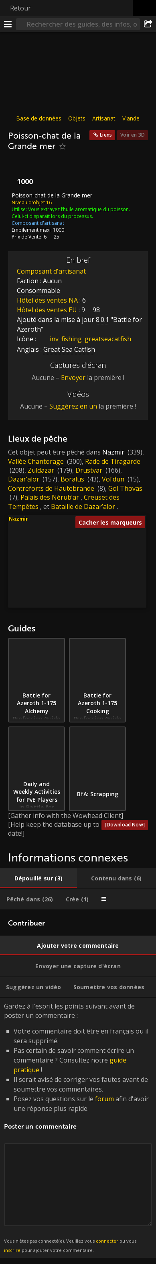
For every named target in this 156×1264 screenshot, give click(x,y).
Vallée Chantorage (36, 461)
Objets (76, 118)
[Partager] (148, 24)
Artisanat (103, 118)
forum (104, 1098)
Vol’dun (113, 479)
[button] (40, 564)
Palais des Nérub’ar (49, 497)
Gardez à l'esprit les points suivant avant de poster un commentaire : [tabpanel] (78, 1128)
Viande (131, 118)
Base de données (38, 118)
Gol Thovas (125, 488)
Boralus (72, 479)
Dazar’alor (23, 479)
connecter (107, 1241)
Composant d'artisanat (51, 271)
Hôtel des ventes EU (47, 309)
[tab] (38, 878)
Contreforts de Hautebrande (51, 488)
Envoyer (73, 377)
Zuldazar (41, 470)
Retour (20, 8)
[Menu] (8, 24)
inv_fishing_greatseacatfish (84, 338)
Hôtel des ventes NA (47, 300)
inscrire (12, 1250)
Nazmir (113, 452)
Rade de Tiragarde (112, 461)
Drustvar (88, 470)
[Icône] (21, 173)
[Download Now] (125, 824)
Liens (106, 134)
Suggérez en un (73, 406)
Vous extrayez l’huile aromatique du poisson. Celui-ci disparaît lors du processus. (71, 212)
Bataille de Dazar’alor (83, 506)
